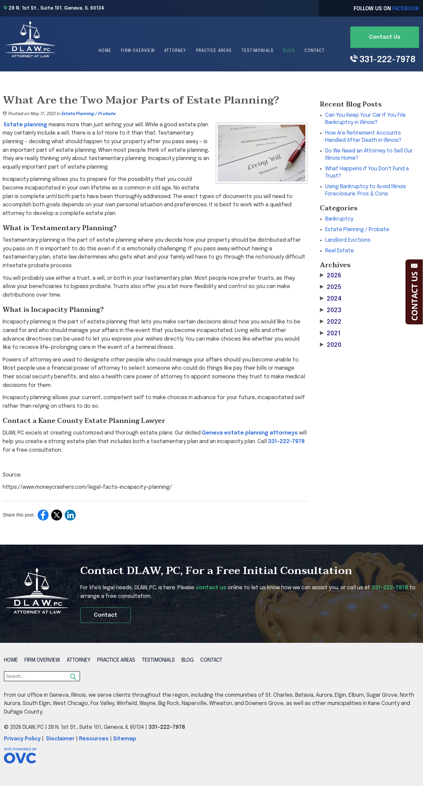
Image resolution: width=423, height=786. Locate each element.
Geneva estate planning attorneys (250, 433)
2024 (331, 299)
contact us (211, 588)
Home (104, 51)
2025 (330, 287)
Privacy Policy (22, 739)
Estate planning (25, 125)
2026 (330, 275)
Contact (314, 51)
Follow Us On (386, 9)
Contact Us (385, 37)
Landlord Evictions (347, 240)
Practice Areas (214, 51)
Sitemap (124, 739)
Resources (94, 739)
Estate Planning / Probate (88, 114)
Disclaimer (60, 739)
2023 (330, 310)
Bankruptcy (339, 219)
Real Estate (339, 251)
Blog (289, 51)
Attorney (175, 51)
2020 (330, 345)
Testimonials (258, 51)
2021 (330, 333)
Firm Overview (138, 51)
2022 (330, 322)
